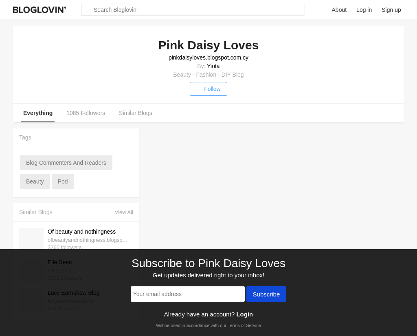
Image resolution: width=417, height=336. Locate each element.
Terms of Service (244, 325)
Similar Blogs (135, 113)
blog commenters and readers (66, 162)
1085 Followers (85, 113)
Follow (208, 89)
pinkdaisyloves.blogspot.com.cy (208, 57)
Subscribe (266, 295)
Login (244, 314)
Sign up (391, 10)
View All (124, 212)
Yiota (213, 66)
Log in (364, 10)
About (339, 10)
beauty (35, 181)
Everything (38, 113)
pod (63, 181)
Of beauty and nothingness (82, 231)
